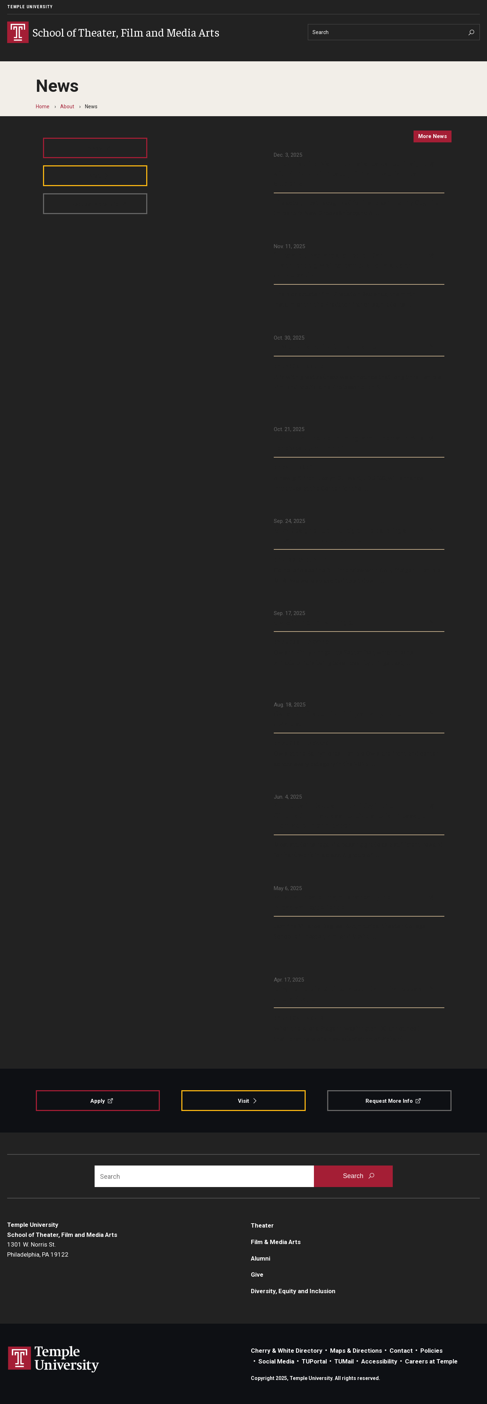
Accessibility (379, 1361)
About (67, 106)
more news (432, 136)
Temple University (30, 6)
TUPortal (314, 1361)
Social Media (276, 1361)
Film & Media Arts (276, 1241)
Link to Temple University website (53, 1359)
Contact (401, 1350)
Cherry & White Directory (287, 1350)
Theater (262, 1225)
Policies (431, 1350)
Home (42, 106)
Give (257, 1274)
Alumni (260, 1258)
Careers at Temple (431, 1361)
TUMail (344, 1361)
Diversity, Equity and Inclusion (293, 1291)
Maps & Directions (356, 1350)
